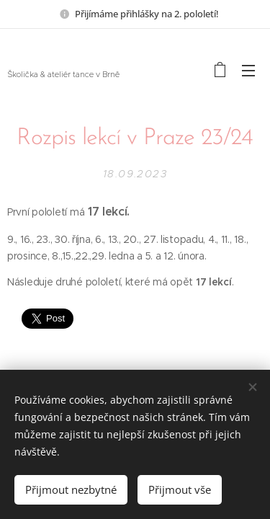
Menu (248, 70)
